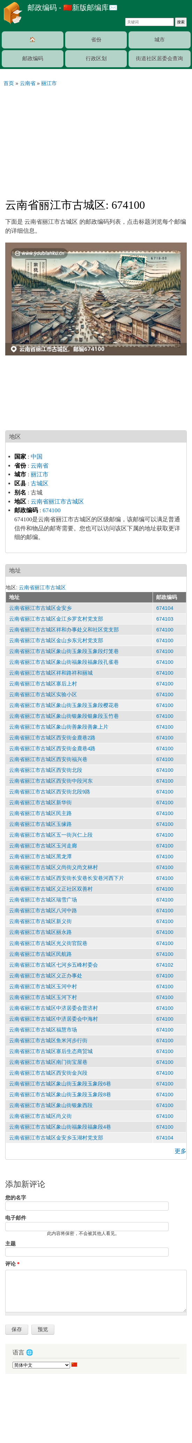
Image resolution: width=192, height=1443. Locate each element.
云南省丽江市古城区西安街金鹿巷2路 (52, 737)
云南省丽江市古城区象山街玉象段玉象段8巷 (60, 1094)
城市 (159, 40)
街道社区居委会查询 (159, 58)
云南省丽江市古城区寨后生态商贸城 (51, 1051)
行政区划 (96, 58)
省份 (96, 40)
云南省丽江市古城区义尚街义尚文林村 (53, 867)
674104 (164, 608)
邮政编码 (32, 58)
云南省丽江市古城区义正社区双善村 (51, 889)
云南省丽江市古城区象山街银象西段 (51, 1105)
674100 (51, 510)
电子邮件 (15, 1218)
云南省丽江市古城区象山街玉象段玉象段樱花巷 (64, 705)
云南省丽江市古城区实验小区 (43, 694)
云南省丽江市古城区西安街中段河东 (51, 781)
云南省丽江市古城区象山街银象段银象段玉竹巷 (64, 716)
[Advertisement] (96, 139)
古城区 (39, 483)
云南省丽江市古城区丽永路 (40, 932)
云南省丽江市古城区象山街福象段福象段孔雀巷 (64, 662)
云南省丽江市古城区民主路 (40, 813)
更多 (180, 1151)
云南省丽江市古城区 (57, 501)
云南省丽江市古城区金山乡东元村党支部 (56, 640)
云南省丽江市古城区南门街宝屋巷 (48, 1062)
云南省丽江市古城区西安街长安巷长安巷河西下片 (66, 878)
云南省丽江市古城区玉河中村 (43, 986)
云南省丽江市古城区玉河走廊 (43, 846)
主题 (10, 1243)
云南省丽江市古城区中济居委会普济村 (53, 1008)
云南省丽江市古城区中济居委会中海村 (53, 1019)
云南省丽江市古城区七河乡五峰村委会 (53, 965)
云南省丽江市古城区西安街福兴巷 (48, 759)
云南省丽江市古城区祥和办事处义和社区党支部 (64, 629)
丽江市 (39, 474)
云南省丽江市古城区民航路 (40, 954)
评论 (12, 1264)
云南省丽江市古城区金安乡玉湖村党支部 (56, 1138)
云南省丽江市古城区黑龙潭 (40, 856)
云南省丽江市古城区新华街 (40, 802)
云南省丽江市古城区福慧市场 (43, 1030)
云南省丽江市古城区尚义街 (40, 1116)
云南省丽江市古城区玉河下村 (43, 997)
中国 (37, 456)
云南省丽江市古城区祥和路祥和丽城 (51, 673)
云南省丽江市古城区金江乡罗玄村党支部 (56, 619)
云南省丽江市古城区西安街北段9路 (49, 792)
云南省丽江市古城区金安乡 (40, 608)
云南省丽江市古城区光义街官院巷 (48, 943)
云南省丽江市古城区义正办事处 (45, 975)
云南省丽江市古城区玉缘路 (40, 824)
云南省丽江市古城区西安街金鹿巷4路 (52, 748)
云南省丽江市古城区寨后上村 (43, 683)
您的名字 (15, 1197)
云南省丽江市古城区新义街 (40, 921)
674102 (164, 965)
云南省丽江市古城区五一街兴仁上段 (51, 835)
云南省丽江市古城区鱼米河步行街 (48, 1040)
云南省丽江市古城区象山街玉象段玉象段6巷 (60, 1084)
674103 (164, 619)
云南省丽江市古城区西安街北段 (45, 770)
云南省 (39, 465)
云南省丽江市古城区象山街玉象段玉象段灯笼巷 (64, 651)
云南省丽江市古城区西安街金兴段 (48, 1073)
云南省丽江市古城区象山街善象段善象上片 (58, 727)
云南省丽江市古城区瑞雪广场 (43, 900)
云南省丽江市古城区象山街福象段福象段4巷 (60, 1127)
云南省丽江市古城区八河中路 (43, 910)
